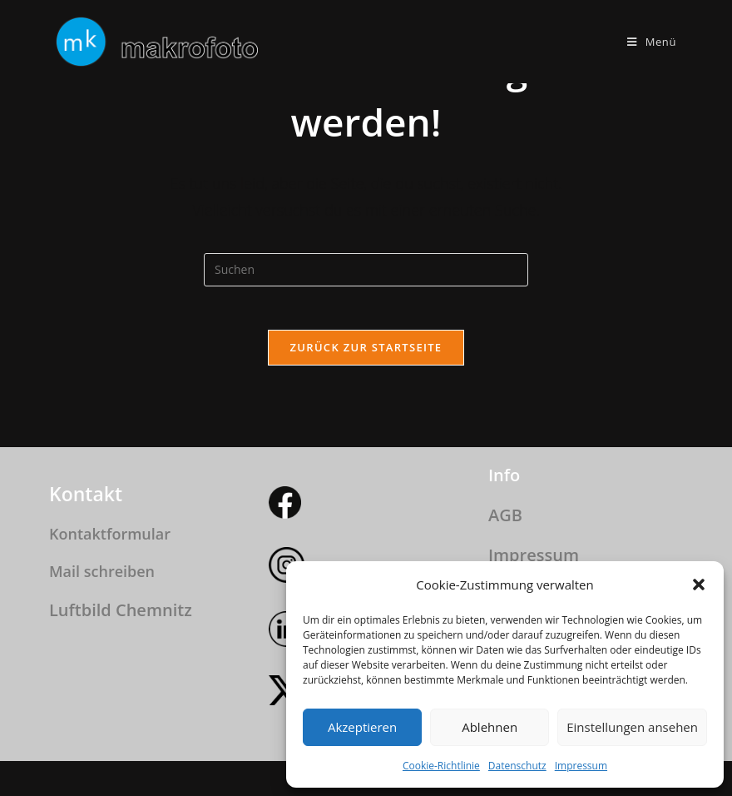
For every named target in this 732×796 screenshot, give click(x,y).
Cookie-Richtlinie (441, 766)
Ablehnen (489, 727)
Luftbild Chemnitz (120, 610)
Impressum (581, 766)
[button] (698, 584)
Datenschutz (517, 766)
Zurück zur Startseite (366, 353)
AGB (505, 515)
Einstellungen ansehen (632, 727)
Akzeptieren (362, 727)
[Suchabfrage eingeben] (366, 269)
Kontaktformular (110, 534)
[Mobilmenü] (651, 41)
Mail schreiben (102, 571)
